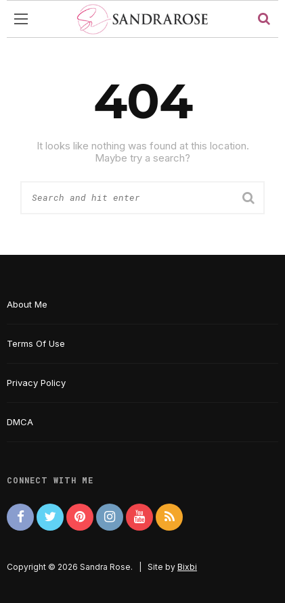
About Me (27, 304)
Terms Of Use (36, 343)
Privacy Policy (36, 382)
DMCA (20, 421)
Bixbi (187, 567)
